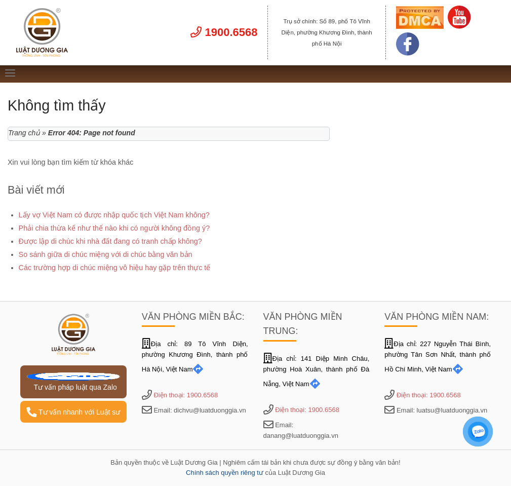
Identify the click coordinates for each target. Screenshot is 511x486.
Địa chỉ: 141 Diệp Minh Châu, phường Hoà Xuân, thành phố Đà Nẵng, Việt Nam (316, 371)
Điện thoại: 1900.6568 (185, 395)
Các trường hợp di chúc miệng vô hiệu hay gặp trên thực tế (115, 268)
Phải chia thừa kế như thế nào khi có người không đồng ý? (114, 228)
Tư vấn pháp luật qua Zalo (73, 381)
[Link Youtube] (459, 26)
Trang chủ (24, 133)
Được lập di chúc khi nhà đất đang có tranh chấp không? (110, 241)
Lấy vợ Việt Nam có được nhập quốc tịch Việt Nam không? (114, 215)
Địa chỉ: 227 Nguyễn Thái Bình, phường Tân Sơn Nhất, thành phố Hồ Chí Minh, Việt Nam (437, 356)
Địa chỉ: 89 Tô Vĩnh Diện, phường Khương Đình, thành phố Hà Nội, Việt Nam (195, 356)
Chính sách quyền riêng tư (224, 472)
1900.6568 (223, 32)
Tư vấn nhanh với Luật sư (73, 412)
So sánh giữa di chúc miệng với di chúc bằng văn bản (105, 254)
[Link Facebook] (407, 53)
